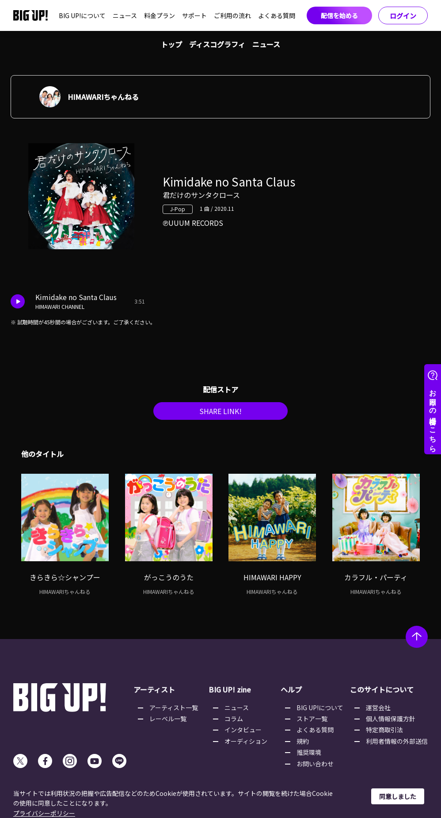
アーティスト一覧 (173, 707)
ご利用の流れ (232, 15)
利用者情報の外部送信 (397, 741)
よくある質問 (276, 15)
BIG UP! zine (230, 689)
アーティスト (154, 689)
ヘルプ (291, 689)
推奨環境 (309, 752)
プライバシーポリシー (44, 813)
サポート (194, 15)
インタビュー (243, 729)
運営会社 (378, 707)
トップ (171, 44)
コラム (233, 718)
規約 (303, 741)
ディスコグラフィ (217, 44)
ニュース (125, 15)
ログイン (403, 15)
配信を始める (339, 15)
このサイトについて (382, 689)
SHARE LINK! (220, 411)
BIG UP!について (82, 15)
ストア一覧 (312, 718)
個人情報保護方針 (390, 718)
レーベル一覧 (167, 718)
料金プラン (159, 15)
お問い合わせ (315, 763)
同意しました (397, 796)
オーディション (245, 741)
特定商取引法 (384, 729)
